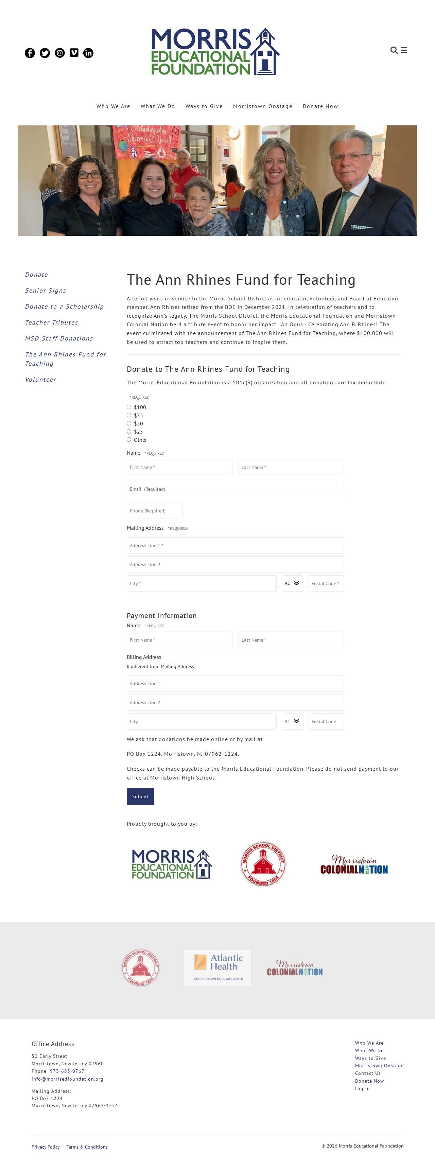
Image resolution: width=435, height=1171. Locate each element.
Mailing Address (146, 527)
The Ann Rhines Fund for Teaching (65, 358)
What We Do (158, 106)
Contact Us (368, 1073)
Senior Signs (45, 290)
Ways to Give (204, 106)
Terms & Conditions (87, 1147)
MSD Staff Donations (59, 338)
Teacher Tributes (51, 322)
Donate (36, 274)
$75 (135, 415)
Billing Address (144, 656)
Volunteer (40, 379)
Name (134, 452)
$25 (135, 431)
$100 (136, 407)
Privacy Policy (46, 1147)
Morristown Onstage (263, 106)
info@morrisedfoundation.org (68, 1079)
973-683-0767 (67, 1071)
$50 (135, 423)
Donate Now (320, 106)
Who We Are (113, 106)
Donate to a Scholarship (64, 306)
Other (137, 439)
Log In (362, 1088)
